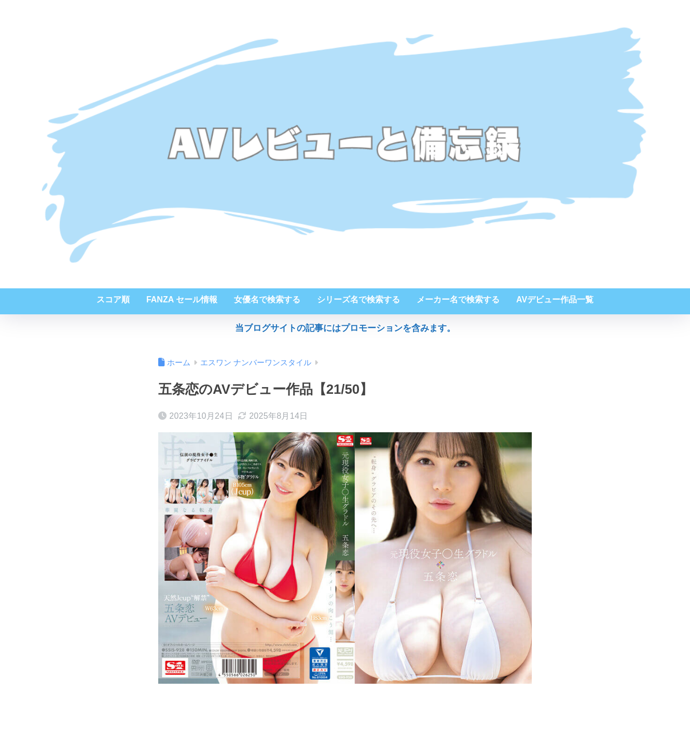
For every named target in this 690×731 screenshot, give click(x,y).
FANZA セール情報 (181, 299)
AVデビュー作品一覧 (555, 299)
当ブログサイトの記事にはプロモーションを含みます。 (345, 328)
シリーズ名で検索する (358, 299)
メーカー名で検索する (458, 299)
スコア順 (113, 299)
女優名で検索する (267, 299)
